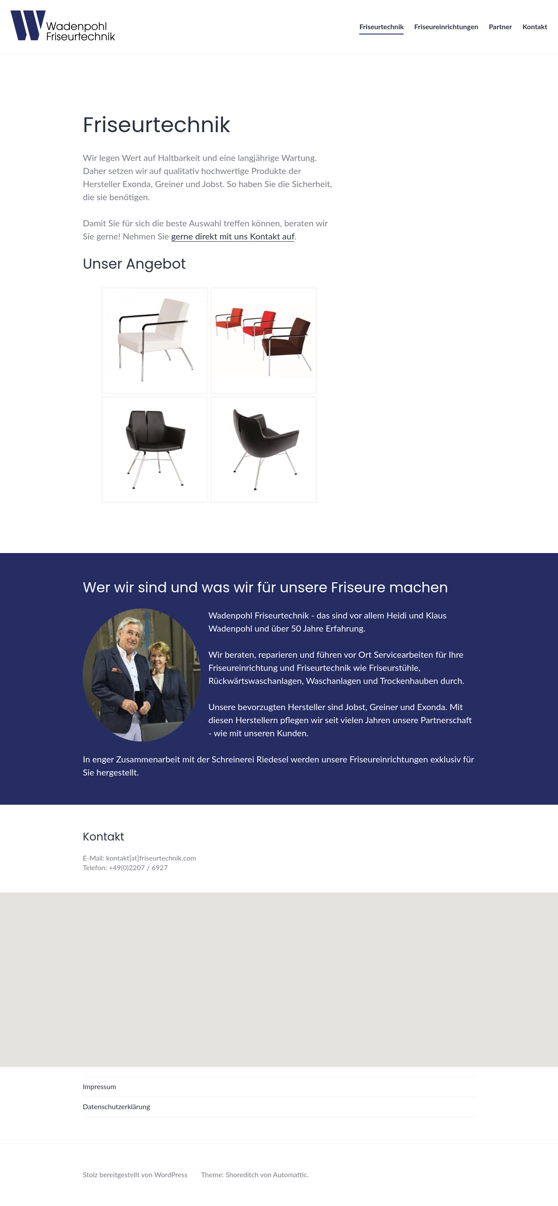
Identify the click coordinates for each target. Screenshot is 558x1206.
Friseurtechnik (379, 29)
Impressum (99, 1086)
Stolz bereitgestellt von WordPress (135, 1174)
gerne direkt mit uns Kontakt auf (232, 236)
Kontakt (532, 29)
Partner (498, 29)
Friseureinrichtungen (444, 29)
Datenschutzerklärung (116, 1106)
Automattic (290, 1174)
